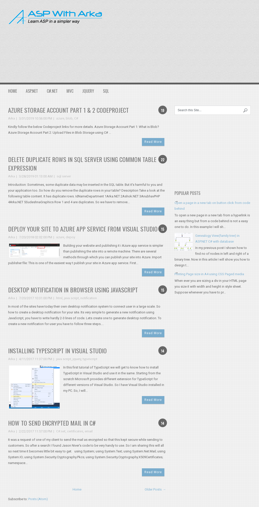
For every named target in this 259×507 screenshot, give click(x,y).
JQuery (88, 91)
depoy (70, 237)
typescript (90, 359)
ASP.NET (32, 91)
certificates (75, 431)
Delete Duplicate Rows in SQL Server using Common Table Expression (82, 163)
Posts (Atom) (38, 499)
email (89, 431)
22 (162, 159)
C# (76, 118)
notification (88, 298)
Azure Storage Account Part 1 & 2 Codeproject (68, 109)
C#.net (61, 431)
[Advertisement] (184, 40)
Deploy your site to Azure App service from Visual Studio (83, 228)
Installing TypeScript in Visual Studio (57, 350)
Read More (153, 142)
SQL (106, 91)
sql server (64, 176)
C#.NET (52, 91)
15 (162, 229)
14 (162, 350)
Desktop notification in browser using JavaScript (73, 289)
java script (71, 298)
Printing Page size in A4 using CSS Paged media (209, 274)
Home (12, 91)
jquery (77, 359)
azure (60, 118)
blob (69, 118)
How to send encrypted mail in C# (52, 422)
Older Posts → (155, 489)
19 (162, 110)
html (59, 298)
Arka (11, 118)
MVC (70, 91)
